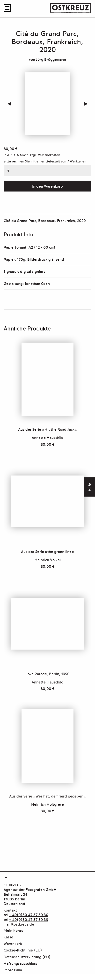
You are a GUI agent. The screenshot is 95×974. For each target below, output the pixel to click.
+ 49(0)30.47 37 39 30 (28, 914)
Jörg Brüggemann (51, 59)
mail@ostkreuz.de (19, 924)
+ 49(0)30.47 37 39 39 (28, 919)
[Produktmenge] (47, 170)
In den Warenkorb (47, 186)
